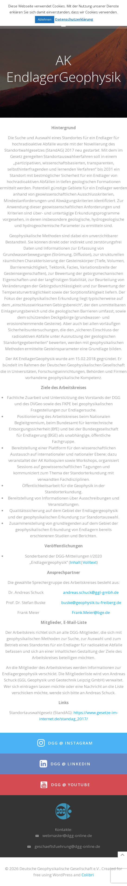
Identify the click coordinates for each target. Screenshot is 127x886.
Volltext (90, 562)
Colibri (88, 874)
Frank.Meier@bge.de (91, 612)
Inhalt (75, 562)
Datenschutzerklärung (74, 19)
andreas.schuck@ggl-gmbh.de (91, 592)
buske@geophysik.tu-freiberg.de (91, 602)
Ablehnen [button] (44, 19)
